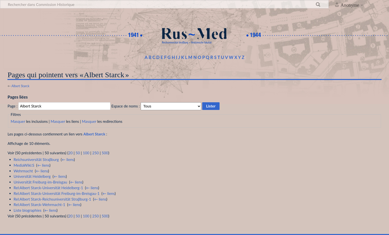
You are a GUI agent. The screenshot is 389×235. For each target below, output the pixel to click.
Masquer (18, 121)
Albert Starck (20, 86)
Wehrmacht (23, 171)
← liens (68, 159)
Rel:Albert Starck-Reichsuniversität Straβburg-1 (52, 199)
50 (77, 153)
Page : (12, 106)
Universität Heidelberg (32, 176)
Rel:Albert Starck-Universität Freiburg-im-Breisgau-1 (57, 193)
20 (70, 153)
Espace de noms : (125, 106)
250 (95, 153)
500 (105, 153)
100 (86, 153)
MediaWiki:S (24, 165)
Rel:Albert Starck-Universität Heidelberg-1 (48, 187)
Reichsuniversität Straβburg (36, 159)
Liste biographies (27, 210)
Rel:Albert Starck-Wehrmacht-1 (39, 204)
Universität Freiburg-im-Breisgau (40, 182)
